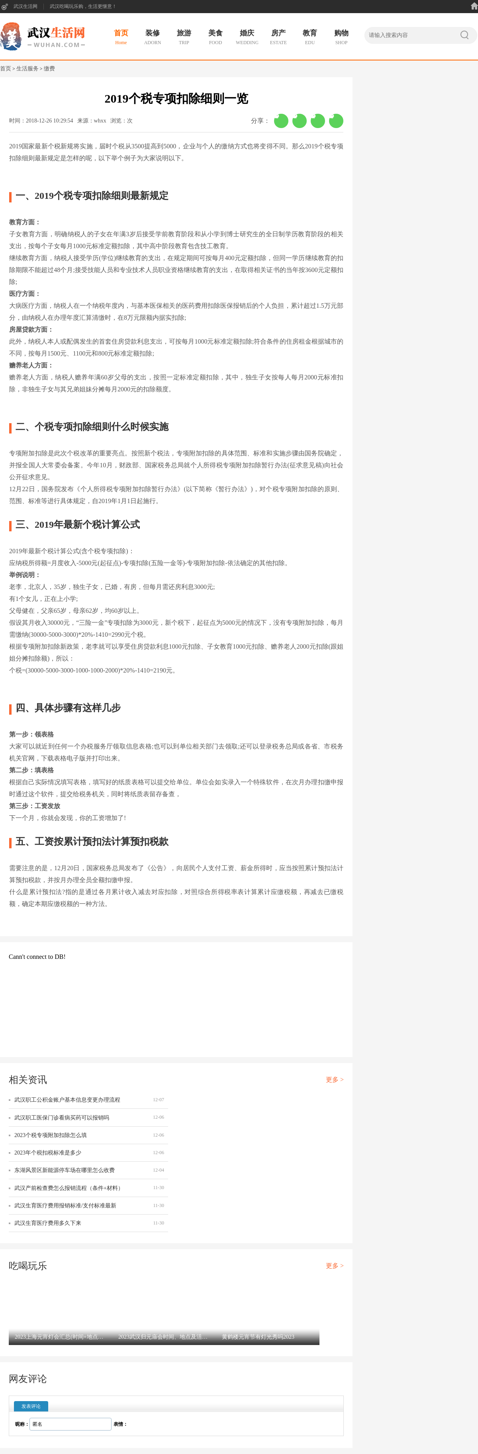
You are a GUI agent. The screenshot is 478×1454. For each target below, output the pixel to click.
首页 (5, 69)
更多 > (335, 1079)
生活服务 (27, 69)
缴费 (49, 69)
